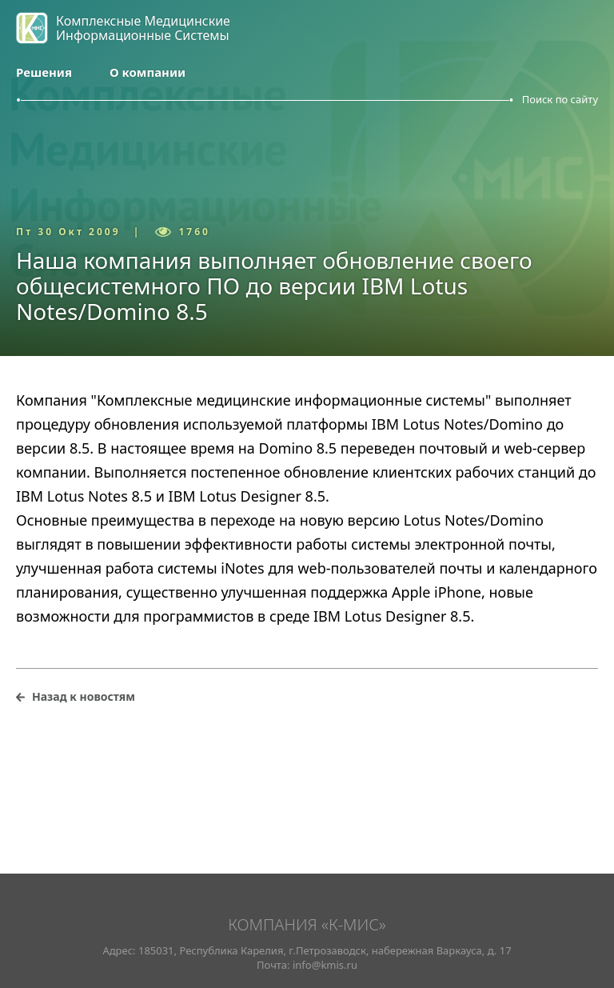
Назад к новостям (83, 696)
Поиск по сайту (560, 99)
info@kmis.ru (325, 965)
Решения (44, 72)
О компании (147, 72)
